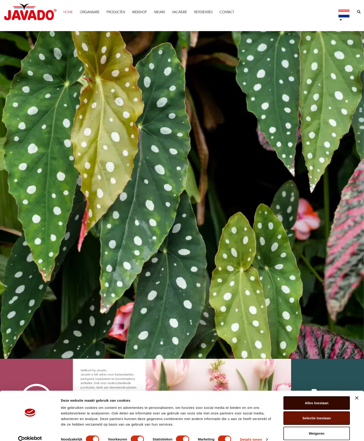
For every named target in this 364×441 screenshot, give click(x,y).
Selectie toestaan (316, 411)
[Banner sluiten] (356, 390)
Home (67, 12)
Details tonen (251, 432)
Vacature (179, 12)
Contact (226, 12)
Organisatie (89, 12)
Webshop (139, 12)
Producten (115, 12)
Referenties (203, 12)
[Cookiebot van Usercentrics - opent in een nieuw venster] (30, 431)
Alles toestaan (316, 395)
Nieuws (159, 12)
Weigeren (316, 426)
